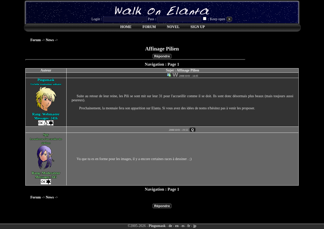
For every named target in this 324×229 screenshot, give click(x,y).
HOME (125, 27)
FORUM (149, 27)
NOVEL (173, 27)
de (170, 226)
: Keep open (214, 19)
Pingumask (157, 226)
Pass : (175, 19)
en (177, 226)
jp (194, 226)
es (183, 226)
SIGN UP (198, 27)
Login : (119, 19)
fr (189, 226)
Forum (35, 40)
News (50, 40)
